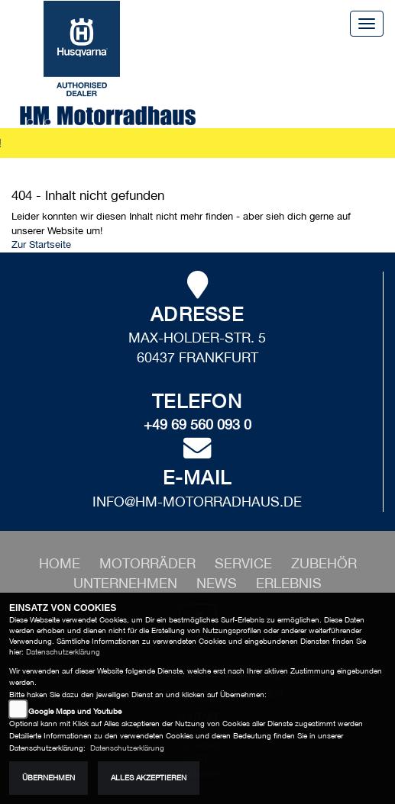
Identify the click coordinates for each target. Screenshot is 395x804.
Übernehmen (48, 777)
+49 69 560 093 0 (197, 424)
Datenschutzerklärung (63, 652)
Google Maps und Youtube (74, 711)
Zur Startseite (41, 244)
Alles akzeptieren (148, 777)
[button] (149, 563)
